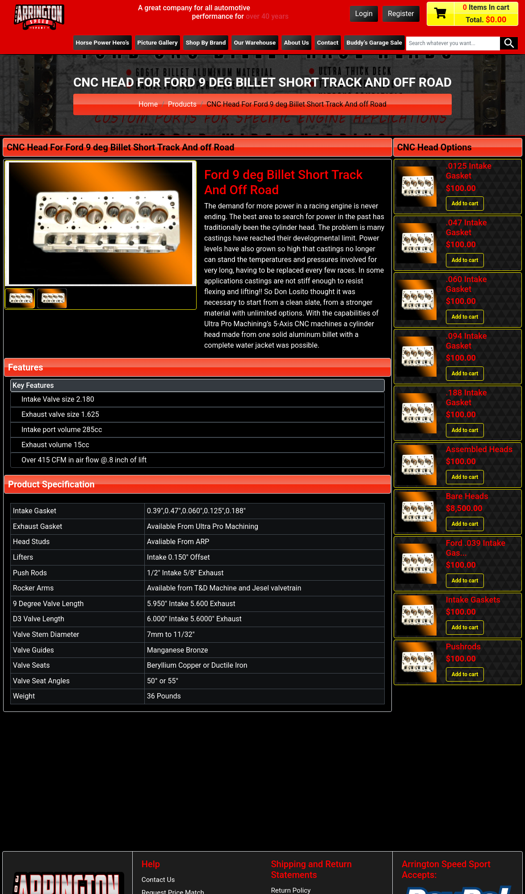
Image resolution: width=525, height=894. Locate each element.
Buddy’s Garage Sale (374, 42)
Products (182, 104)
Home (148, 104)
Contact (328, 42)
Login (364, 13)
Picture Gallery (157, 42)
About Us (296, 42)
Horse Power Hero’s (103, 42)
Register (401, 13)
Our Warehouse (255, 42)
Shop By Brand (206, 42)
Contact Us (158, 880)
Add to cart (465, 203)
